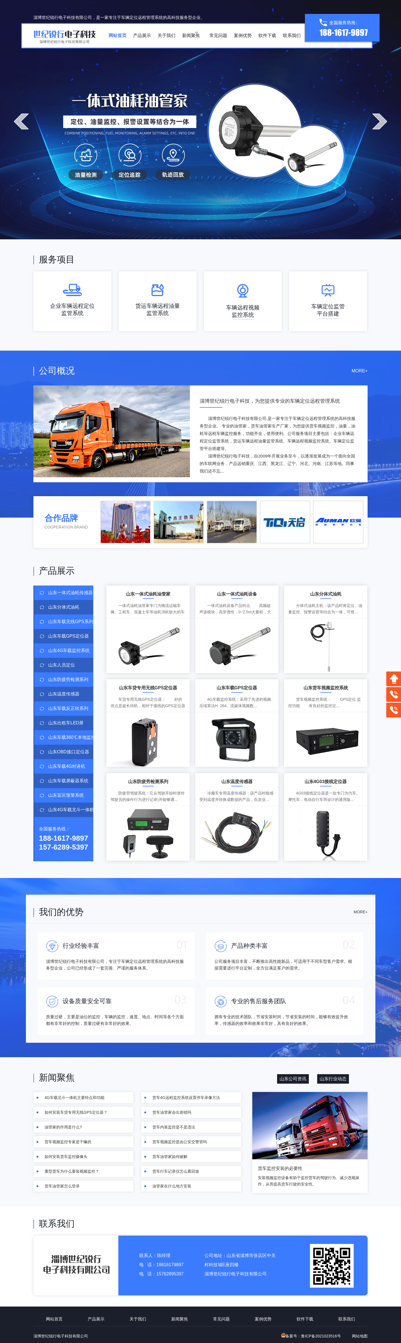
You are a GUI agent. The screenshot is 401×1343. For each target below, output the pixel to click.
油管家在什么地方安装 (171, 1186)
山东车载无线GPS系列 (70, 621)
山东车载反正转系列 (68, 708)
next (380, 121)
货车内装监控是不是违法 (173, 1127)
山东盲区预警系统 (66, 795)
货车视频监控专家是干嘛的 (68, 1142)
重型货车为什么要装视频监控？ (72, 1171)
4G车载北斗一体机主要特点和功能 (74, 1097)
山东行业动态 (333, 1078)
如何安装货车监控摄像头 (66, 1156)
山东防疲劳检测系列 (68, 679)
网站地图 (360, 1336)
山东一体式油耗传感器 (70, 592)
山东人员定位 (61, 665)
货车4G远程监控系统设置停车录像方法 (186, 1097)
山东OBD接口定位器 (68, 751)
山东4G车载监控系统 (69, 650)
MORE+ (360, 370)
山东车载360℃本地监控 (70, 737)
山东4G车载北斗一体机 (70, 809)
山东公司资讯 (293, 1078)
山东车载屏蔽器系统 (68, 780)
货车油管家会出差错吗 (171, 1112)
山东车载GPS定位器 (68, 636)
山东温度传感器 (63, 694)
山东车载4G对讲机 (66, 766)
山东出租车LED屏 (66, 722)
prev (21, 121)
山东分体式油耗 (63, 607)
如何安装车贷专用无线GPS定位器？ (76, 1112)
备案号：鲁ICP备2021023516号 (311, 1336)
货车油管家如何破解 (169, 1156)
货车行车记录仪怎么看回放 (175, 1171)
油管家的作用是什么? (63, 1127)
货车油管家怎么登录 (62, 1186)
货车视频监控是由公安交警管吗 (179, 1142)
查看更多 (347, 478)
